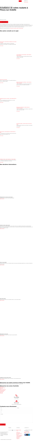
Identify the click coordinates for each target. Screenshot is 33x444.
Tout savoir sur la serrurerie (3, 79)
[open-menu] (20, 1)
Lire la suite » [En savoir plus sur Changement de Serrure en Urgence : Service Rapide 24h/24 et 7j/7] (1, 102)
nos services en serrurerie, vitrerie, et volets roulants (16, 28)
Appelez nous (26, 0)
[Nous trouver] (16, 401)
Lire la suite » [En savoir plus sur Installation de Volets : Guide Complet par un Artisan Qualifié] (1, 162)
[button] (12, 430)
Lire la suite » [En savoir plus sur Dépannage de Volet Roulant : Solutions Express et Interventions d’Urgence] (18, 111)
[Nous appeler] (16, 395)
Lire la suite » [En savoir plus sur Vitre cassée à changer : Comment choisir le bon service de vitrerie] (18, 127)
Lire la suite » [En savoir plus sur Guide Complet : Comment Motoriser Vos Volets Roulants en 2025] (1, 135)
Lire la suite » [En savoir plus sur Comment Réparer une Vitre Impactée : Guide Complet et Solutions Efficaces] (18, 58)
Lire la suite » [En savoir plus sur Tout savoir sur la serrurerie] (1, 82)
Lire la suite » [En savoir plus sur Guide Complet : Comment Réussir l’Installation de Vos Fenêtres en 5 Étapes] (1, 45)
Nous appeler (16, 397)
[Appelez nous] (23, 1)
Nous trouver (16, 402)
